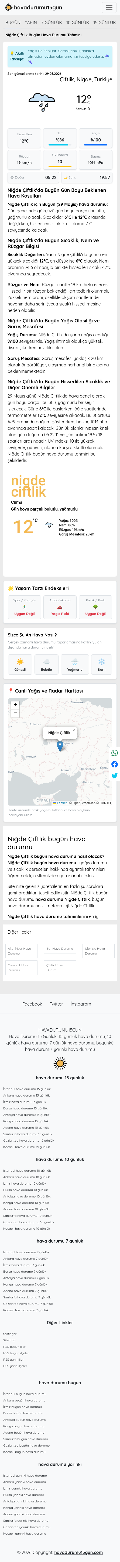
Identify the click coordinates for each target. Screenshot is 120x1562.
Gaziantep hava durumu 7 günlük (28, 1304)
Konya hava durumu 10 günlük (26, 1203)
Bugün (12, 22)
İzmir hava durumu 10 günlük (24, 1183)
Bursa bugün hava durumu (23, 1413)
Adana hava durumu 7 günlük (25, 1291)
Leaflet (60, 803)
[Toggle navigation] (109, 7)
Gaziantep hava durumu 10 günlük (28, 1222)
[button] (60, 746)
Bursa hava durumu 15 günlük (25, 1108)
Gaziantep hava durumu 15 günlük (28, 1140)
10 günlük (77, 22)
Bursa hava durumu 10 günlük (25, 1190)
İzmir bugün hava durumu (22, 1407)
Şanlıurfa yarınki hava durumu (25, 1521)
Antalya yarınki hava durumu (25, 1501)
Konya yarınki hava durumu (24, 1508)
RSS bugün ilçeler (16, 1353)
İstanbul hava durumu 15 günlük (27, 1089)
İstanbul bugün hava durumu (24, 1394)
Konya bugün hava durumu (23, 1426)
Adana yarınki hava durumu (24, 1514)
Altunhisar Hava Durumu (19, 950)
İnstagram (81, 1004)
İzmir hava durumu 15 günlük (24, 1102)
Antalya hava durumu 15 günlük (26, 1115)
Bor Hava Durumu (59, 948)
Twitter (57, 1004)
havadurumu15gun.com (78, 1552)
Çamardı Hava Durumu (18, 967)
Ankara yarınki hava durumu (24, 1482)
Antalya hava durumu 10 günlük (27, 1196)
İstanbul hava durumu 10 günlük (27, 1170)
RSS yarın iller (13, 1359)
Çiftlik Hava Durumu (54, 967)
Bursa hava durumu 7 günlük (24, 1271)
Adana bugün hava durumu (23, 1432)
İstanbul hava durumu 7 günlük (26, 1252)
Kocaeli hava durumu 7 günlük (26, 1310)
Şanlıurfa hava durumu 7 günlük (27, 1297)
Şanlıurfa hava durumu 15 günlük (27, 1134)
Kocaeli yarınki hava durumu (24, 1533)
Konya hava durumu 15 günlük (26, 1121)
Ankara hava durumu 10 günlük (26, 1177)
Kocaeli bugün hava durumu (24, 1452)
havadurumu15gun (32, 7)
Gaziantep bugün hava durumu (26, 1445)
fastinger (9, 1334)
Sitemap (9, 1340)
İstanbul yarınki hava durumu (25, 1475)
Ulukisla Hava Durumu (95, 950)
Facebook (32, 1004)
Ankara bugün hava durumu (24, 1400)
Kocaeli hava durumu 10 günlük (26, 1228)
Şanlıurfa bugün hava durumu (25, 1439)
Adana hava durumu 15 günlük (26, 1128)
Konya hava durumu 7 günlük (25, 1284)
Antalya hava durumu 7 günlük (26, 1278)
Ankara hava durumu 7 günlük (26, 1259)
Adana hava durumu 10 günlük (26, 1209)
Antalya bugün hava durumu (24, 1420)
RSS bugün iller (14, 1347)
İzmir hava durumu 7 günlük (24, 1265)
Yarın (31, 22)
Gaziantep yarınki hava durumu (26, 1527)
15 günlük (105, 22)
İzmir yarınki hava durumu (22, 1488)
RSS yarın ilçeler (15, 1366)
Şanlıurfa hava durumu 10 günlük (27, 1216)
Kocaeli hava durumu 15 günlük (26, 1147)
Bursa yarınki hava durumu (23, 1495)
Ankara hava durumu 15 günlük (26, 1095)
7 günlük (51, 22)
